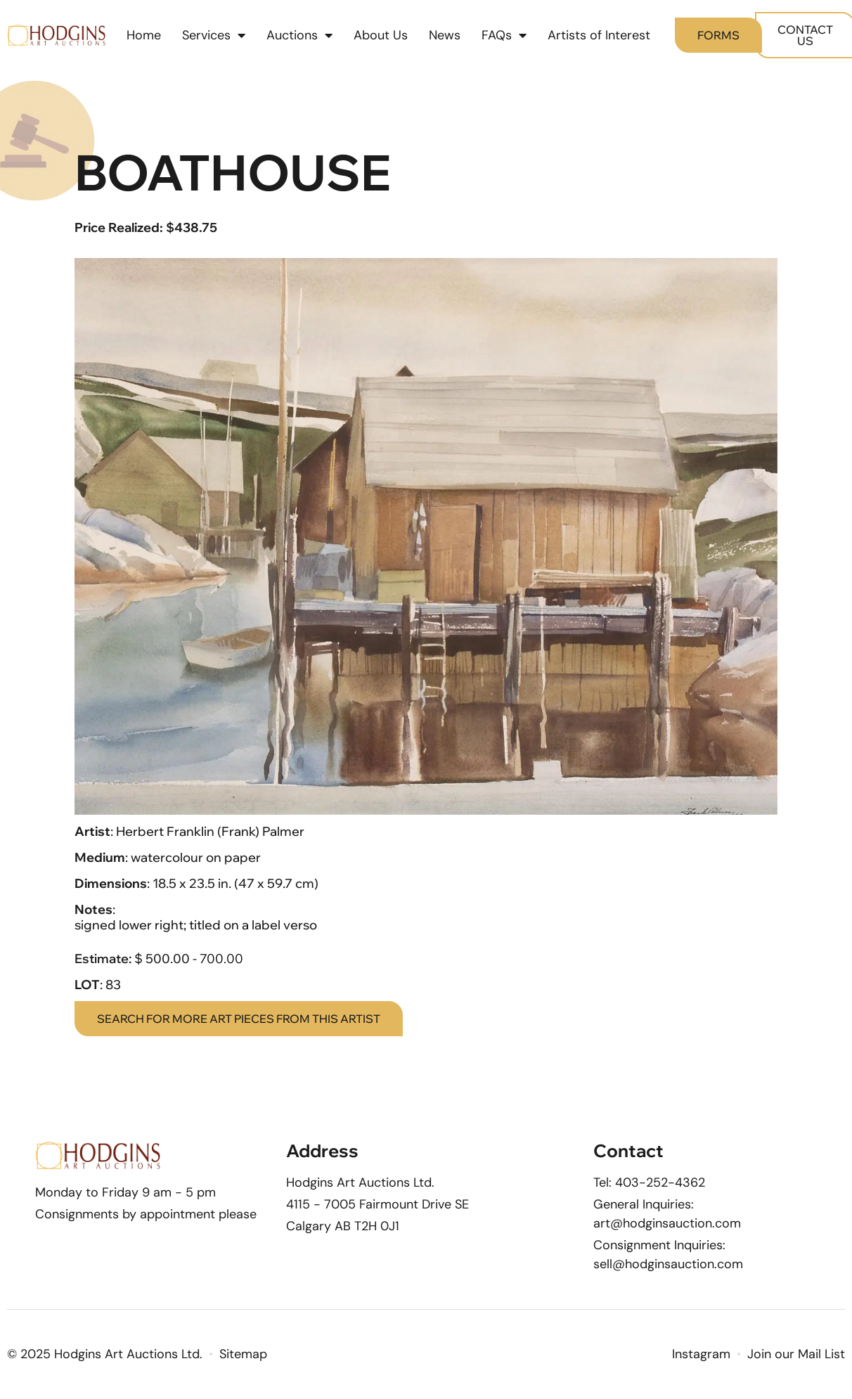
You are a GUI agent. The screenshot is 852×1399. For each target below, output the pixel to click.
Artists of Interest (599, 35)
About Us (381, 35)
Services (213, 35)
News (444, 35)
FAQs (504, 35)
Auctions (299, 35)
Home (144, 35)
